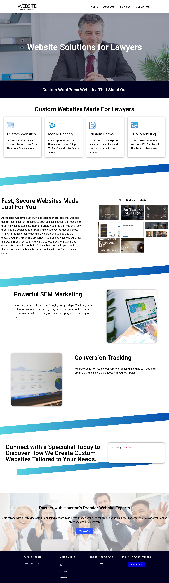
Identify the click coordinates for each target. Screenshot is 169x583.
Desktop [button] (130, 200)
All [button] (120, 200)
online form (127, 447)
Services (125, 6)
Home (94, 6)
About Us (109, 6)
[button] (102, 564)
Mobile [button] (143, 200)
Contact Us (142, 6)
